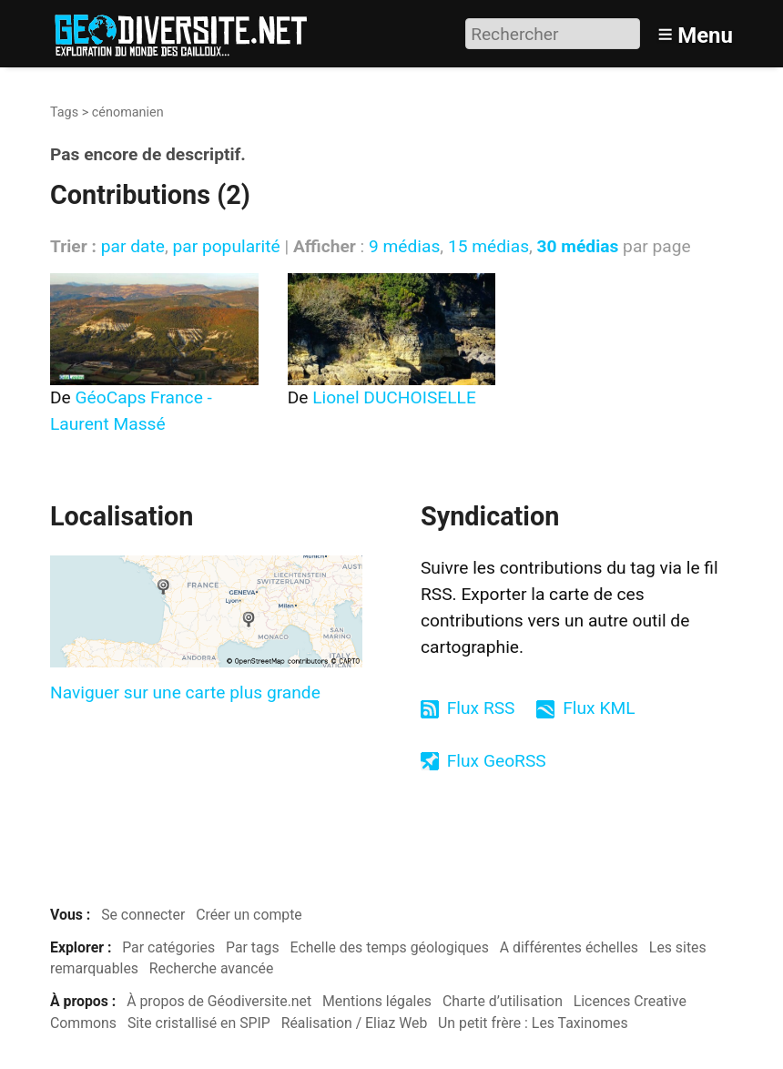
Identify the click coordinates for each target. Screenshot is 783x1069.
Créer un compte (249, 914)
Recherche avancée (211, 968)
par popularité (226, 246)
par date (133, 246)
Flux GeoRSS (496, 760)
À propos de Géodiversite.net (219, 1001)
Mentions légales (377, 1001)
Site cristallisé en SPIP (198, 1023)
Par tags (253, 947)
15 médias (488, 246)
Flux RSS (481, 707)
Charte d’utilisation (502, 1001)
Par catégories (168, 947)
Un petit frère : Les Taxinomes (533, 1023)
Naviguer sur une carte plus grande (185, 692)
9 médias (404, 246)
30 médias (578, 246)
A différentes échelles (569, 947)
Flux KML (599, 707)
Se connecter (143, 914)
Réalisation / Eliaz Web (354, 1023)
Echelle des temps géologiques (389, 947)
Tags (64, 112)
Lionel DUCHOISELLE (394, 397)
